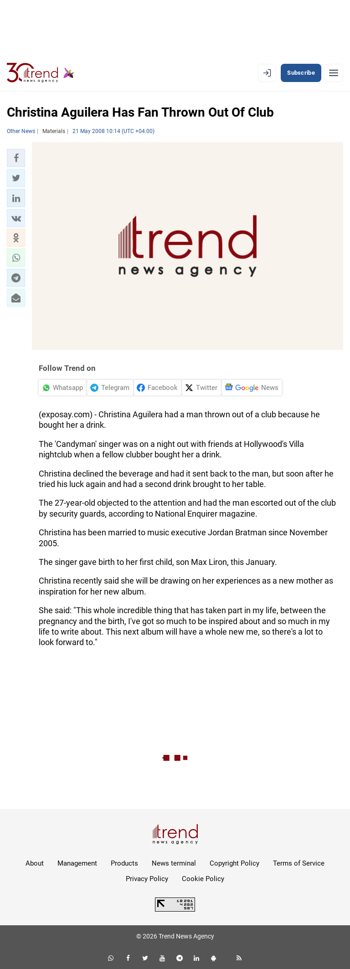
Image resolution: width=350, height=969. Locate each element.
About (35, 863)
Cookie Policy (203, 879)
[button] (16, 158)
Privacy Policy (147, 879)
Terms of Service (298, 863)
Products (124, 863)
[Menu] (333, 73)
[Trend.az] (40, 73)
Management (77, 863)
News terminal (174, 863)
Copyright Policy (234, 863)
